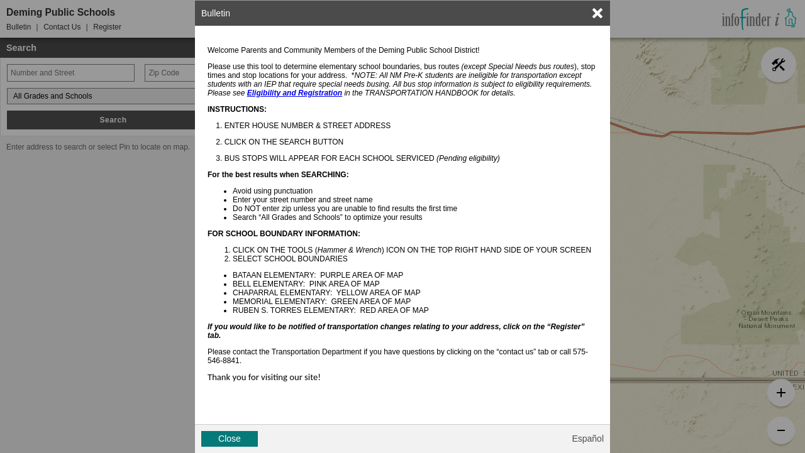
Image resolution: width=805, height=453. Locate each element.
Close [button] (229, 439)
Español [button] (588, 439)
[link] (597, 13)
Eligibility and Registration (294, 93)
